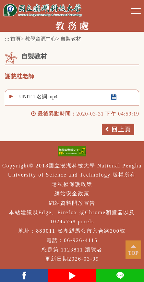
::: (7, 39)
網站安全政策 (72, 193)
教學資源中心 (40, 39)
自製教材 (70, 39)
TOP (133, 253)
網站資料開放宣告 (72, 203)
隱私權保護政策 (72, 184)
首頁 (15, 39)
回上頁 (121, 129)
